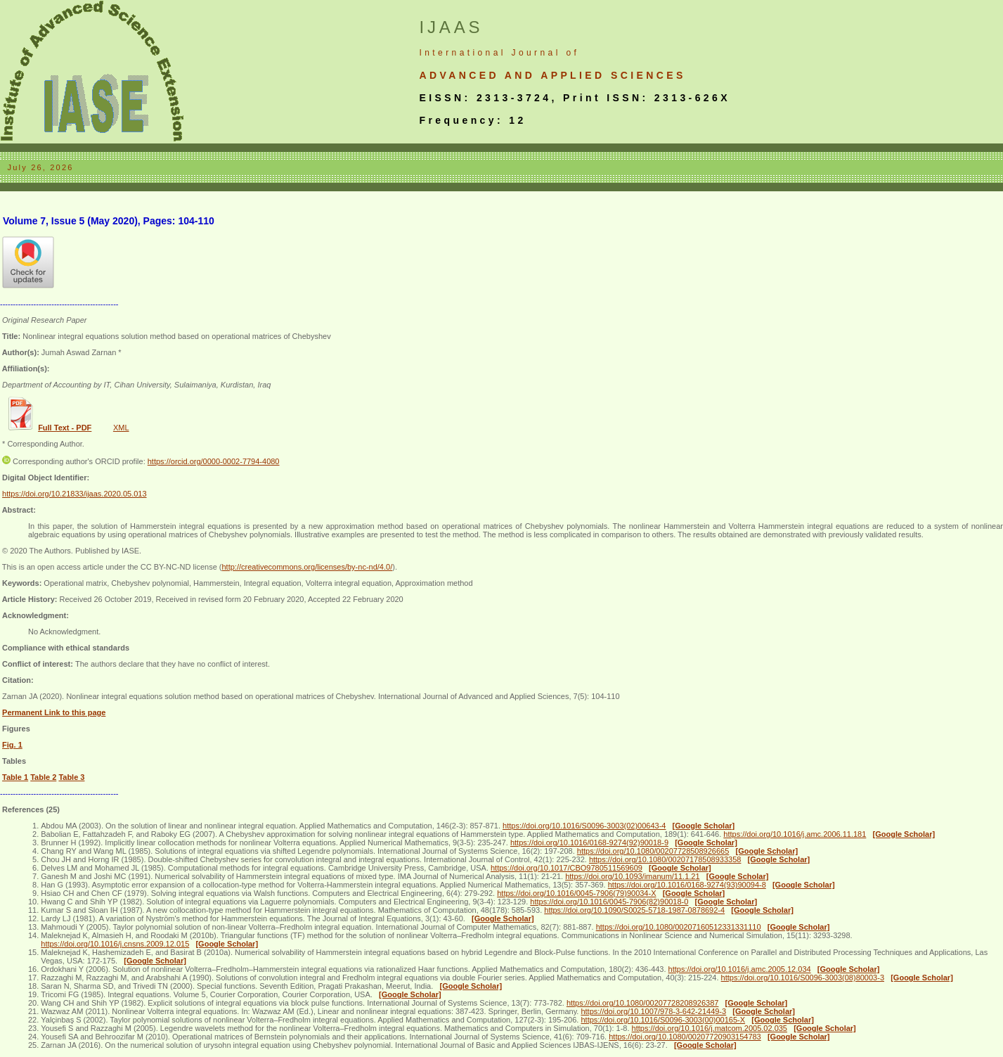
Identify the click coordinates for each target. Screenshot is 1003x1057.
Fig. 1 (12, 745)
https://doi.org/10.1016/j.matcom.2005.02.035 (709, 1028)
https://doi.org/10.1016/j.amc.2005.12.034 (739, 969)
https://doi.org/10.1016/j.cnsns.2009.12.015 (115, 944)
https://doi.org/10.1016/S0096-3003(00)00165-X (663, 1020)
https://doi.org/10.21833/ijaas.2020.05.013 (74, 493)
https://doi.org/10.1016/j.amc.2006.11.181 (794, 834)
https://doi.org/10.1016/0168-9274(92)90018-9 (589, 842)
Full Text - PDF (64, 427)
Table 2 (43, 777)
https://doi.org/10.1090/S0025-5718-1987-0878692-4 (634, 910)
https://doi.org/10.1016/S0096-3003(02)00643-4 (584, 825)
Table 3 (71, 777)
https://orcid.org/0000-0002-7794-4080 (214, 461)
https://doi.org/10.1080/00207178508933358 (665, 859)
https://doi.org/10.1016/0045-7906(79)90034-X (576, 893)
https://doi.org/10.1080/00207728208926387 (643, 1003)
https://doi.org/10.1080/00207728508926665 (653, 851)
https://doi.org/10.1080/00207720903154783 (685, 1036)
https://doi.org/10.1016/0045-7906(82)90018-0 (609, 901)
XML (121, 427)
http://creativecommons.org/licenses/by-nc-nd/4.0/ (306, 567)
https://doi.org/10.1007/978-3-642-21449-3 (653, 1011)
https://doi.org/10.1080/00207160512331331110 (678, 927)
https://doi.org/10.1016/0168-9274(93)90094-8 (687, 884)
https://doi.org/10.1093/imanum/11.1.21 (632, 876)
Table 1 (15, 777)
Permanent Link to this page (53, 712)
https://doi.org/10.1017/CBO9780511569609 (566, 868)
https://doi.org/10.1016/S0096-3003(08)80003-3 (802, 977)
